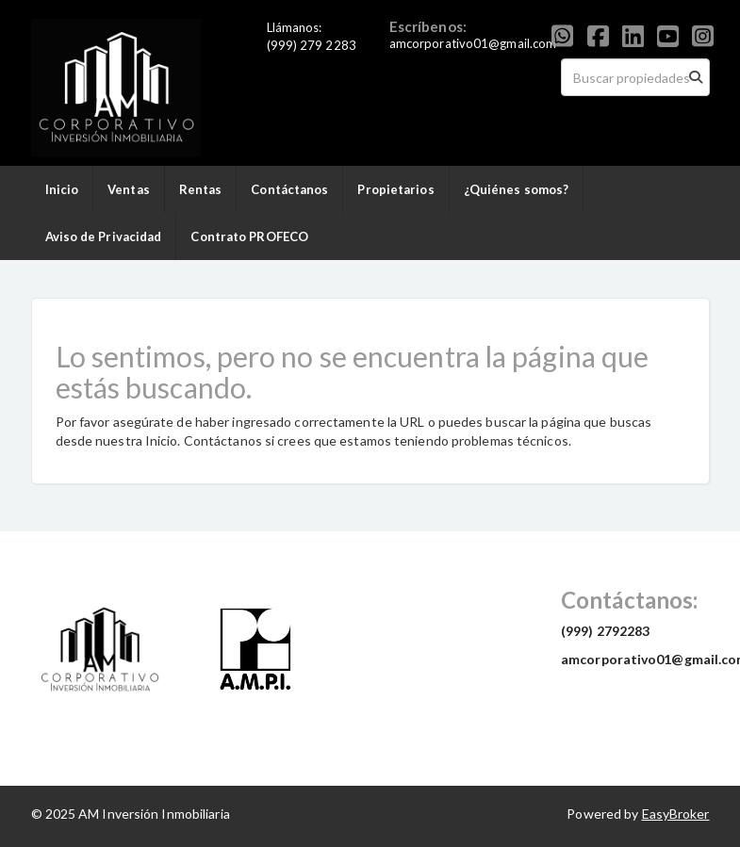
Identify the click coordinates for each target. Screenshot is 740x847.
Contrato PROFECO (249, 236)
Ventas (128, 189)
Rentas (200, 189)
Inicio (62, 189)
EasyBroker (676, 814)
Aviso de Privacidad (103, 236)
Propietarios (395, 189)
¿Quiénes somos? (516, 189)
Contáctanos (289, 189)
